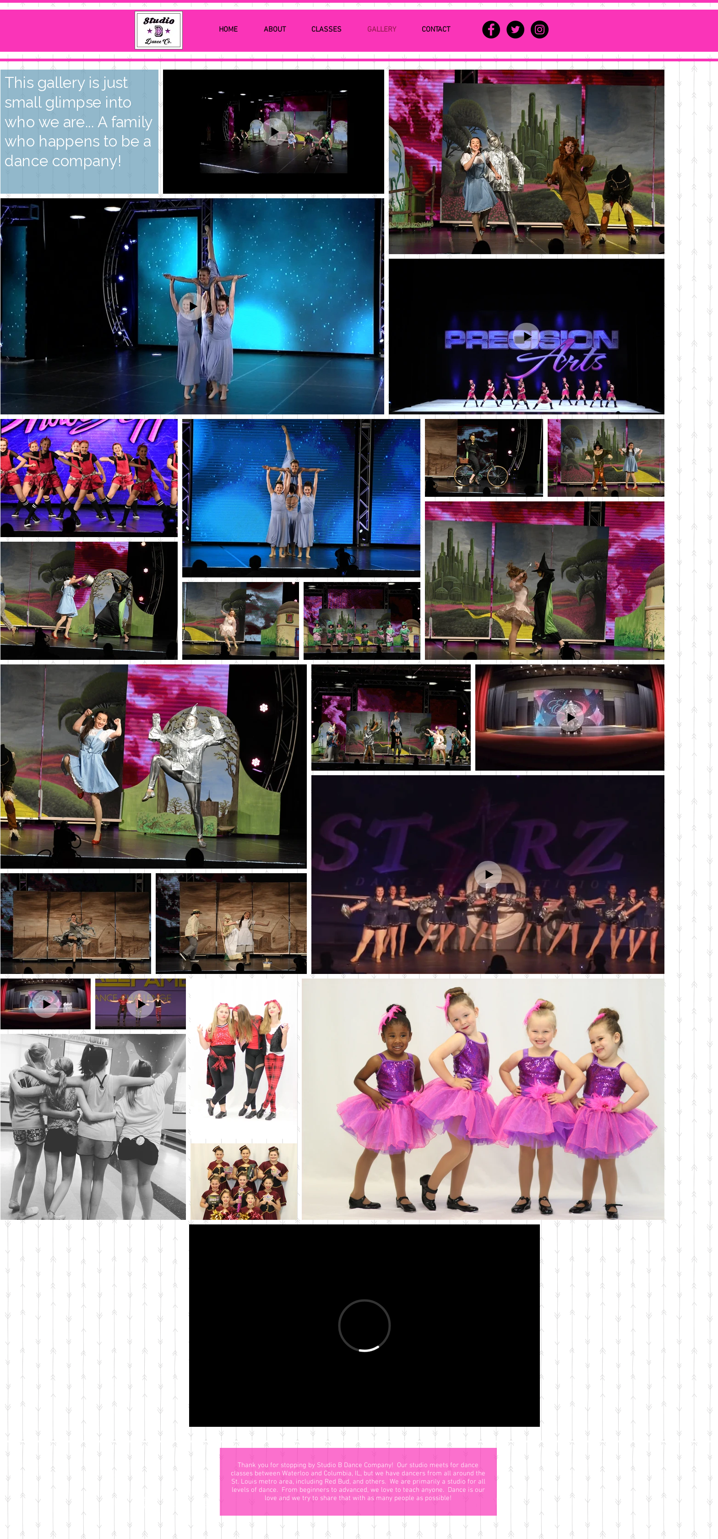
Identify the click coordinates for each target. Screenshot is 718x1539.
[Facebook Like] (553, 1462)
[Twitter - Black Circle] (515, 29)
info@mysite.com (166, 1507)
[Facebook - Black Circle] (491, 29)
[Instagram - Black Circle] (540, 29)
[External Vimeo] (364, 1325)
